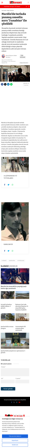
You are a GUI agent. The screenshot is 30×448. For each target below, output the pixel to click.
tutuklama (21, 260)
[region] (15, 432)
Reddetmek (15, 445)
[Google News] (26, 85)
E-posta (18, 378)
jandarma (12, 260)
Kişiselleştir (15, 440)
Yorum (3, 367)
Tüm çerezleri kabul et (15, 436)
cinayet (4, 260)
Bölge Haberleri (24, 62)
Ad (2, 378)
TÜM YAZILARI (22, 56)
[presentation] (13, 391)
